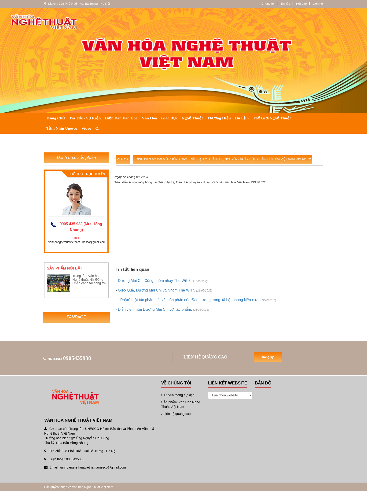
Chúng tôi (268, 3)
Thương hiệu (219, 118)
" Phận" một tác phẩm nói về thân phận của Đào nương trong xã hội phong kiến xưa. (197, 300)
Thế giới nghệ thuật (272, 118)
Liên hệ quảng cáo (176, 414)
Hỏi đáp (301, 3)
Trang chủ (55, 118)
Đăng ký (268, 357)
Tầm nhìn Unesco (61, 128)
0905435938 (77, 358)
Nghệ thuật (192, 118)
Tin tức (285, 3)
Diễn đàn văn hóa (121, 118)
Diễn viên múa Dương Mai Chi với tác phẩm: (163, 309)
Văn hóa (149, 118)
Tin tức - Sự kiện (85, 118)
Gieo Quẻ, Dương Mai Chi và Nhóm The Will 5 (165, 290)
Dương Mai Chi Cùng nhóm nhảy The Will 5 (163, 281)
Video (86, 128)
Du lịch (242, 118)
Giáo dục (169, 118)
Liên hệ (318, 3)
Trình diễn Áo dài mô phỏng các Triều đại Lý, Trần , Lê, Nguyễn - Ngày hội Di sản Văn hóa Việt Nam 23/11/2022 (222, 159)
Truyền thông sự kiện (178, 395)
